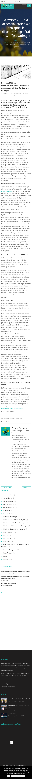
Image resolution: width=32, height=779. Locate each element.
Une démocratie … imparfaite (8, 583)
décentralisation (16, 418)
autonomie (7, 418)
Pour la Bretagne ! (17, 93)
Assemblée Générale (6, 585)
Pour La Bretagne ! (9, 550)
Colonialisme (7, 498)
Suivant (26, 488)
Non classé (6, 541)
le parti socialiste (6, 191)
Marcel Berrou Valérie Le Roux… (14, 1)
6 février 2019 (6, 93)
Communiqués (8, 501)
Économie (6, 510)
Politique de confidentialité (8, 686)
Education (6, 513)
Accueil (16, 40)
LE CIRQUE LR (4, 581)
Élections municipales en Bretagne (14, 523)
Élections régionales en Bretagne (14, 529)
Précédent (7, 488)
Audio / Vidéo (7, 495)
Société (5, 42)
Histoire (6, 535)
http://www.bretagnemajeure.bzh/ (12, 408)
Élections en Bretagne (10, 517)
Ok (8, 776)
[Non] (30, 773)
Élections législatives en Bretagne (14, 520)
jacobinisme (7, 538)
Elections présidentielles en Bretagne (15, 526)
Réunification (7, 553)
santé (5, 556)
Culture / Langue (8, 504)
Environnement (8, 532)
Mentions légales (5, 684)
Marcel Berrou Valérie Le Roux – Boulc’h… (19, 699)
